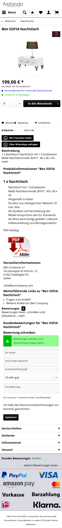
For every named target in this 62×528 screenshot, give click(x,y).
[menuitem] (9, 12)
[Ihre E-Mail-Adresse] (31, 360)
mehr (5, 161)
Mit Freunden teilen (18, 138)
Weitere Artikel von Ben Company (25, 303)
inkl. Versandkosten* (21, 86)
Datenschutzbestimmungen (36, 405)
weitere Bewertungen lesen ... (42, 465)
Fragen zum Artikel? (17, 299)
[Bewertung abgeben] (31, 377)
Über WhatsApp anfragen (21, 145)
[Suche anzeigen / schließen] (24, 12)
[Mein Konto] (48, 12)
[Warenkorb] (56, 12)
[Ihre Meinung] (31, 388)
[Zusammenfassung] (31, 369)
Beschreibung (11, 151)
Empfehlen (42, 122)
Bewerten (21, 122)
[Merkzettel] (40, 12)
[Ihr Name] (31, 352)
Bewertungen (11, 308)
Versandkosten (24, 520)
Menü (9, 12)
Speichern (11, 417)
